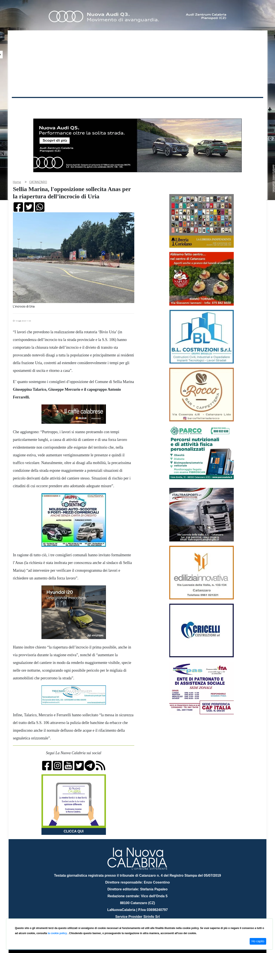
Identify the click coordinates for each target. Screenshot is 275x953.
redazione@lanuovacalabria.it (147, 917)
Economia (122, 105)
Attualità (103, 105)
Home (22, 104)
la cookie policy (58, 933)
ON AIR (246, 105)
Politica (73, 105)
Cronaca (57, 105)
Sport (138, 105)
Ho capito (258, 941)
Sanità (88, 105)
